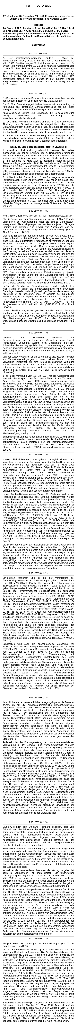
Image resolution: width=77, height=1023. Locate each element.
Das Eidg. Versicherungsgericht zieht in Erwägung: (38, 147)
